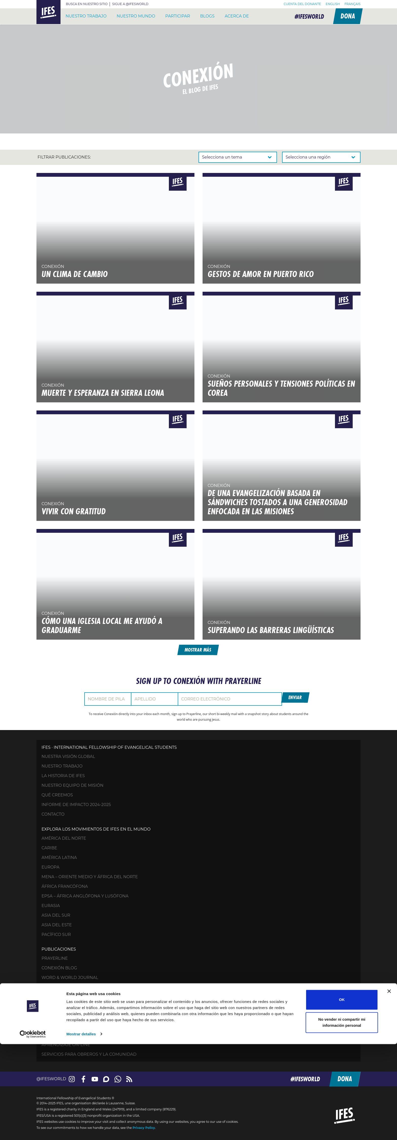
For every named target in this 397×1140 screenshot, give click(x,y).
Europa (50, 865)
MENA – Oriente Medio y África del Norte (90, 875)
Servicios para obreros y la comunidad (89, 1053)
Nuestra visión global (68, 755)
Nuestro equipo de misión (72, 784)
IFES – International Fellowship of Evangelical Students (48, 12)
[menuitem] (333, 4)
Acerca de (237, 16)
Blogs (207, 16)
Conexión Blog (59, 967)
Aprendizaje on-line (66, 1043)
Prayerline (55, 957)
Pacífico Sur (56, 933)
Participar (177, 16)
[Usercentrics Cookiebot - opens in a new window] (33, 1130)
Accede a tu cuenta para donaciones (86, 1033)
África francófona (65, 885)
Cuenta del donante (302, 4)
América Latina (59, 856)
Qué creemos (57, 794)
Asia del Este (57, 923)
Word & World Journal (70, 976)
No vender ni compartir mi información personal (341, 1118)
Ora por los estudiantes (71, 1000)
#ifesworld (307, 16)
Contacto (53, 813)
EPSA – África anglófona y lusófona (85, 894)
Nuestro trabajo (86, 16)
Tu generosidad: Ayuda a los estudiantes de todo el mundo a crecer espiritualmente (144, 1010)
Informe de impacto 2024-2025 (76, 803)
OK (342, 1096)
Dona (347, 16)
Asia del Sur (56, 914)
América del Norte (64, 837)
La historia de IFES (63, 774)
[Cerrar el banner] (389, 1087)
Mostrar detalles (81, 1130)
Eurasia (51, 904)
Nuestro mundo (136, 16)
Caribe (49, 846)
